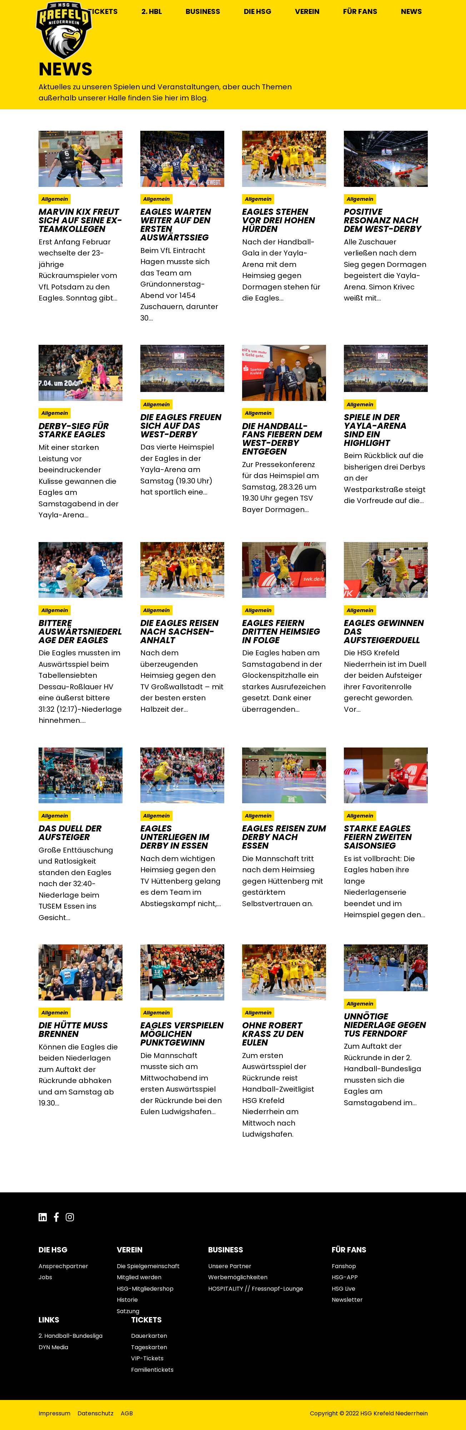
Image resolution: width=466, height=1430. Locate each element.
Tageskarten (149, 1347)
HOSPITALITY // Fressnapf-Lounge (255, 1289)
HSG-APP (345, 1277)
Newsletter (347, 1300)
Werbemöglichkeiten (237, 1277)
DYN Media (53, 1347)
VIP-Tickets (147, 1358)
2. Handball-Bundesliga (70, 1336)
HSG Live (343, 1289)
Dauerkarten (149, 1336)
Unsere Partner (229, 1266)
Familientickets (152, 1370)
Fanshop (344, 1266)
